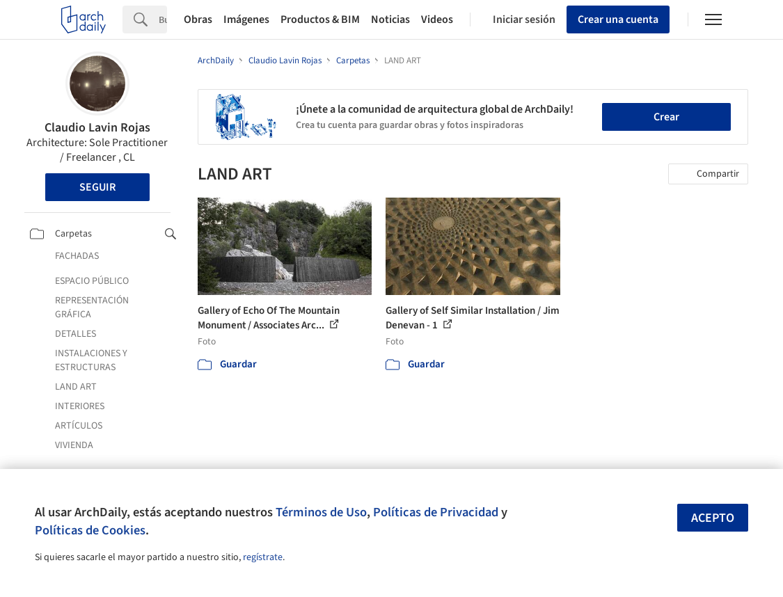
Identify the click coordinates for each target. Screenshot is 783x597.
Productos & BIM (320, 19)
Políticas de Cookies (90, 530)
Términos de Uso (321, 512)
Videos (437, 19)
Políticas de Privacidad (435, 512)
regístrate (263, 557)
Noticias (390, 19)
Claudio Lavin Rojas (97, 127)
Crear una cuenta (618, 19)
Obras (198, 19)
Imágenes (246, 19)
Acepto (712, 518)
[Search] (163, 19)
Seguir (97, 187)
